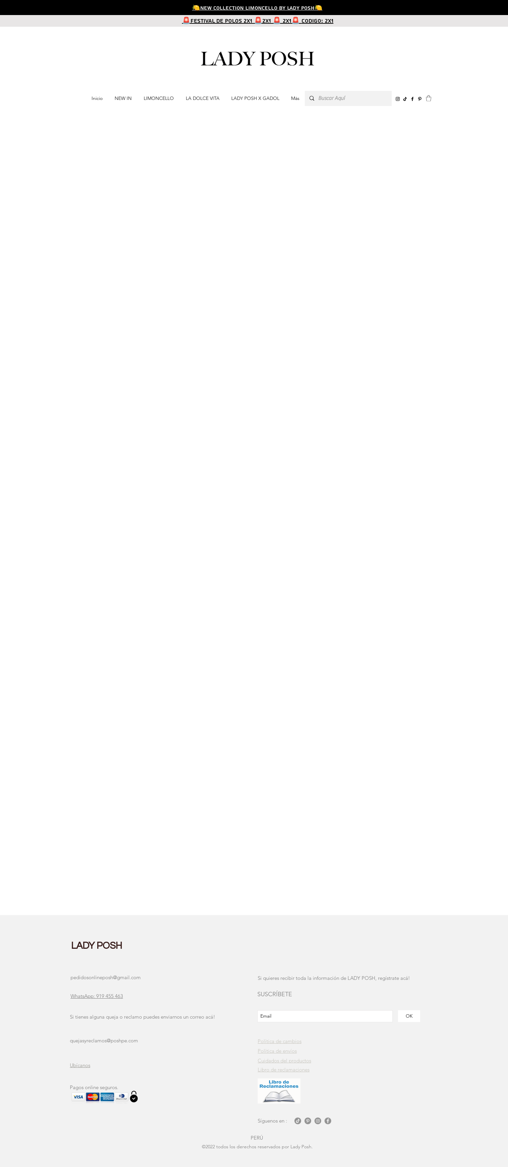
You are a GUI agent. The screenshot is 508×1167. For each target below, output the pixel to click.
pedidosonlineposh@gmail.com (106, 977)
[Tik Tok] (297, 1121)
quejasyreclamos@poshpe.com (104, 1040)
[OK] (409, 1016)
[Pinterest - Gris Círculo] (307, 1121)
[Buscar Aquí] (348, 98)
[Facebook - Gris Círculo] (328, 1121)
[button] (428, 98)
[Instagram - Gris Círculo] (317, 1121)
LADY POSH (96, 946)
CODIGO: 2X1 (317, 21)
